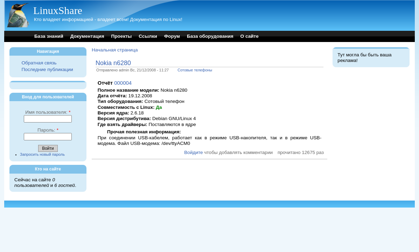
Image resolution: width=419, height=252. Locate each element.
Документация (87, 36)
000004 (123, 83)
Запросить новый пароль (42, 154)
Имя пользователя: (47, 112)
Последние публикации (47, 69)
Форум (172, 36)
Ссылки (148, 36)
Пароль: (47, 130)
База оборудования (210, 36)
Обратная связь (38, 62)
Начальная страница (115, 49)
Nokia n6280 (113, 62)
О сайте (249, 36)
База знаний (48, 36)
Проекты (121, 36)
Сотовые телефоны (194, 70)
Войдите (193, 152)
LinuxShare (57, 10)
